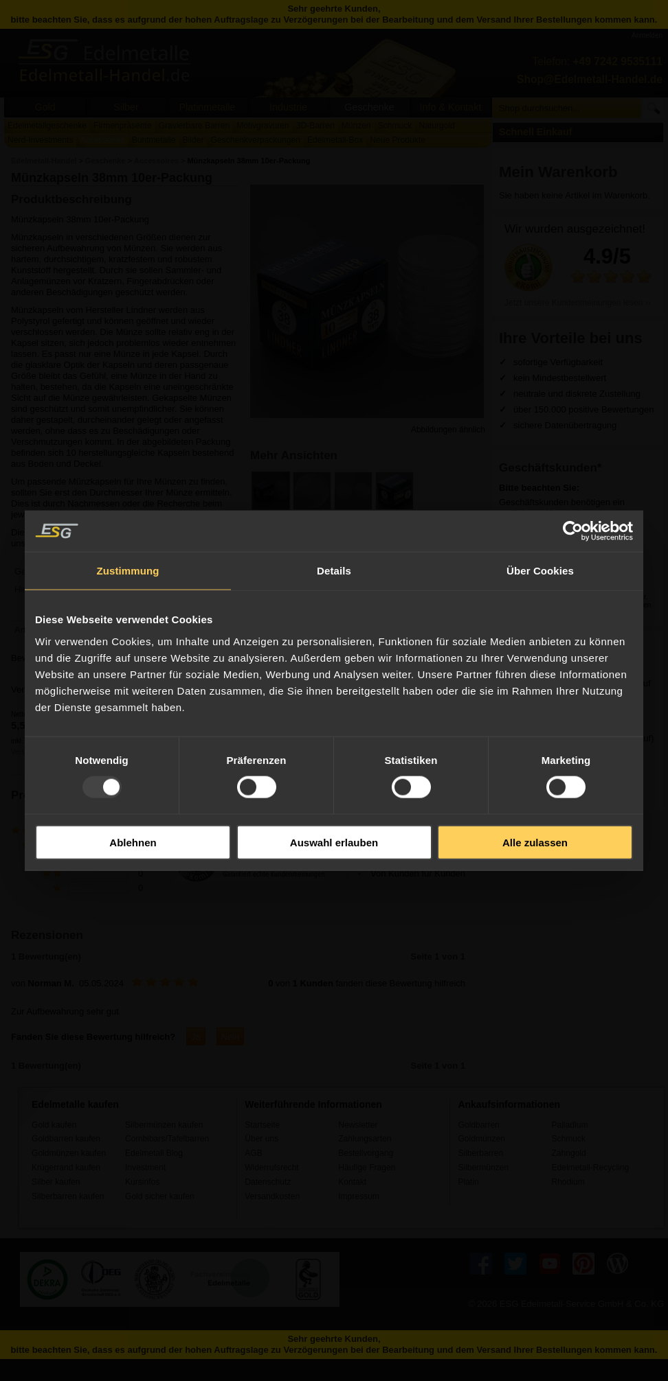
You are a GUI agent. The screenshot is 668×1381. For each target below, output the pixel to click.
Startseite (262, 1125)
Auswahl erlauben (334, 842)
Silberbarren (480, 1153)
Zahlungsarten (364, 1139)
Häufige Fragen (366, 1167)
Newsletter (357, 1125)
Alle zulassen (535, 842)
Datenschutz (268, 1182)
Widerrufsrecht (272, 1167)
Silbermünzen (483, 1167)
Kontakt (352, 1182)
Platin (468, 1182)
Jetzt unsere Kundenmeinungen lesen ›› (577, 302)
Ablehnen (132, 842)
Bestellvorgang (365, 1153)
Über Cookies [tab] (540, 571)
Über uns (261, 1139)
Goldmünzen (481, 1139)
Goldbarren (478, 1125)
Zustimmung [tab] (128, 571)
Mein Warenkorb (558, 172)
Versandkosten (272, 1196)
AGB (254, 1153)
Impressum (358, 1196)
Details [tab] (334, 571)
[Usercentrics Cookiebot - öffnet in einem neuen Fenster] (573, 531)
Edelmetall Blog (154, 1153)
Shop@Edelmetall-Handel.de (590, 79)
